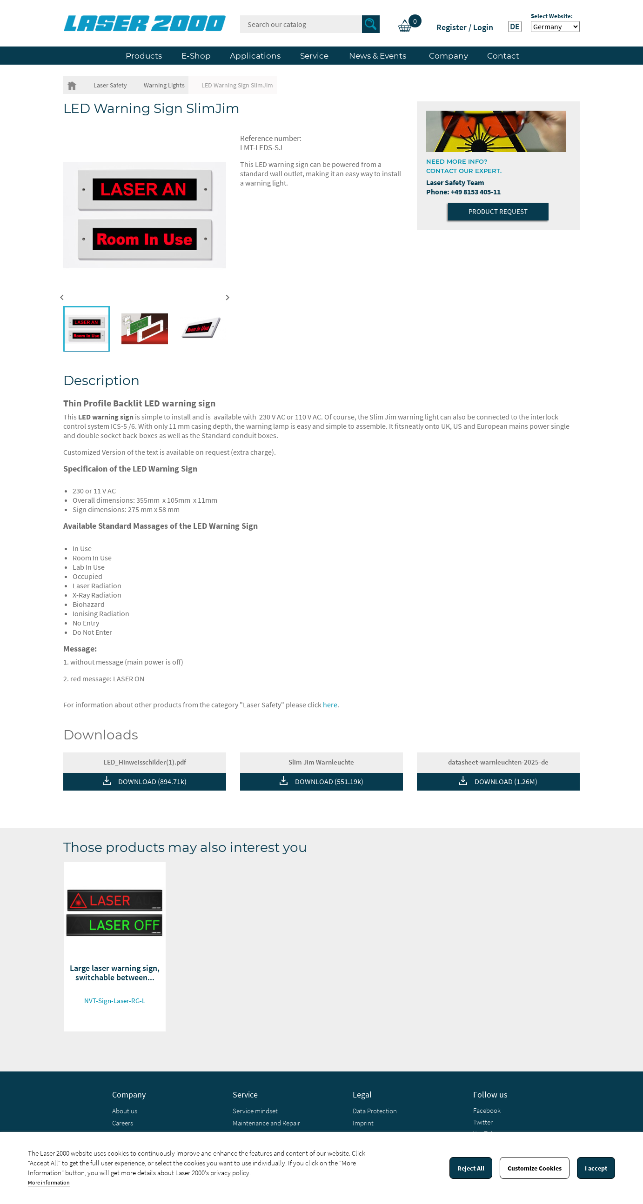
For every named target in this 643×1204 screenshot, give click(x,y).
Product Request (498, 211)
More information (49, 1182)
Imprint (363, 1122)
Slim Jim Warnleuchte (321, 762)
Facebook (487, 1110)
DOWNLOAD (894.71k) (152, 781)
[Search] (310, 24)
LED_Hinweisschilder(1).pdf (144, 762)
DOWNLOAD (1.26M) (506, 781)
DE (515, 26)
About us (124, 1110)
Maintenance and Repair (266, 1122)
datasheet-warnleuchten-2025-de (498, 762)
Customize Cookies (535, 1168)
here (330, 704)
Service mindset (255, 1110)
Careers (122, 1122)
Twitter (483, 1122)
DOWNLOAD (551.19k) (329, 781)
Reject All (470, 1168)
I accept (596, 1168)
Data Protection (375, 1110)
